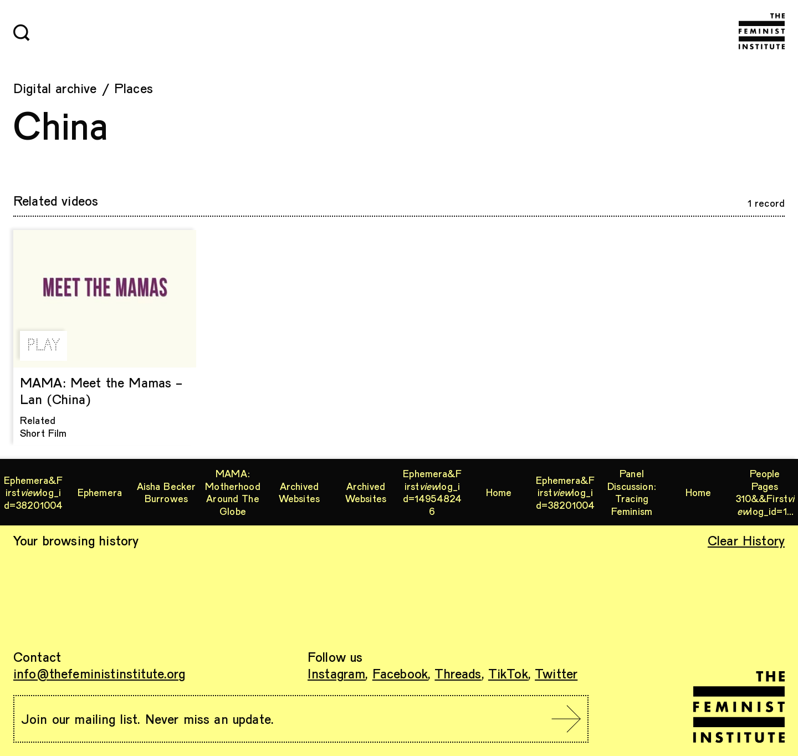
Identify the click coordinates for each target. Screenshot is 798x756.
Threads (457, 673)
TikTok (508, 673)
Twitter (556, 673)
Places (133, 88)
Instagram (336, 673)
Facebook (400, 673)
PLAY (43, 346)
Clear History (746, 540)
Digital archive (54, 88)
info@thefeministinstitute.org (99, 673)
